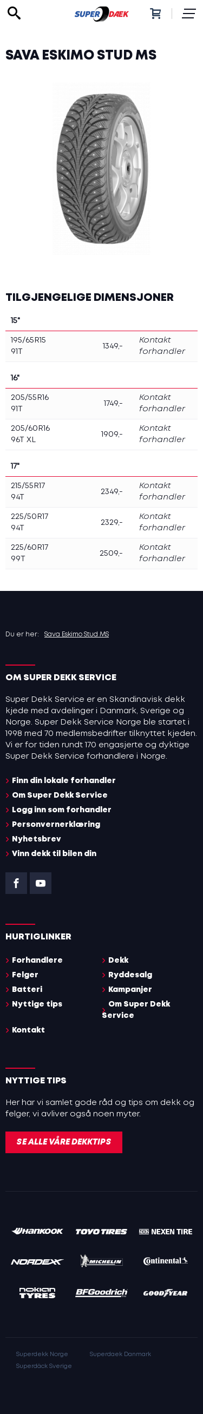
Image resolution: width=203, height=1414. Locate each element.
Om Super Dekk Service (60, 795)
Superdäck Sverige (44, 1366)
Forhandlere (37, 960)
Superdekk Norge (42, 1354)
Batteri (27, 989)
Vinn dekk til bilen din (54, 854)
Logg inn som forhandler (62, 810)
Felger (25, 975)
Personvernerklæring (56, 824)
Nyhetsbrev (36, 839)
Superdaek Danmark (120, 1354)
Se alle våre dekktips (64, 1142)
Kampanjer (130, 989)
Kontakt (28, 1030)
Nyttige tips (37, 1004)
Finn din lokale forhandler (64, 781)
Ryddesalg (130, 975)
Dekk (118, 960)
